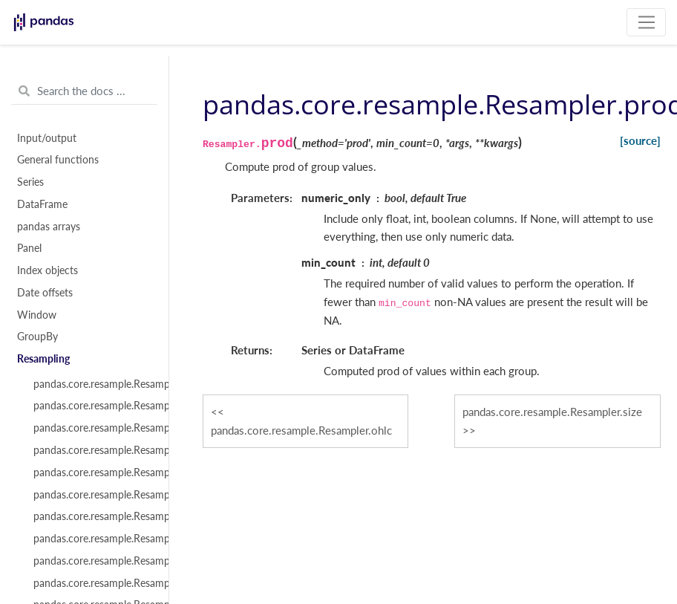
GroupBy (37, 336)
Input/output (46, 138)
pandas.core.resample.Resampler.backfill (92, 583)
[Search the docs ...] (84, 91)
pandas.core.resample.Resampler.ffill (92, 561)
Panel (29, 248)
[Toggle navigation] (646, 22)
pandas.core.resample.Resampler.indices (92, 428)
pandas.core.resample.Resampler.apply (92, 472)
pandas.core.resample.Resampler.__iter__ (92, 384)
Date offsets (45, 293)
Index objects (47, 270)
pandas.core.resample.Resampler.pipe (92, 539)
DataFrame (42, 204)
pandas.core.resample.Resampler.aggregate (92, 495)
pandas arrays (48, 227)
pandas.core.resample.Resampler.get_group (92, 450)
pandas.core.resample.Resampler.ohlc (301, 430)
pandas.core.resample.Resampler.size (552, 411)
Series (30, 182)
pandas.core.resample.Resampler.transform (92, 516)
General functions (58, 160)
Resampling (43, 359)
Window (36, 315)
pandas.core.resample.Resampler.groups (92, 406)
